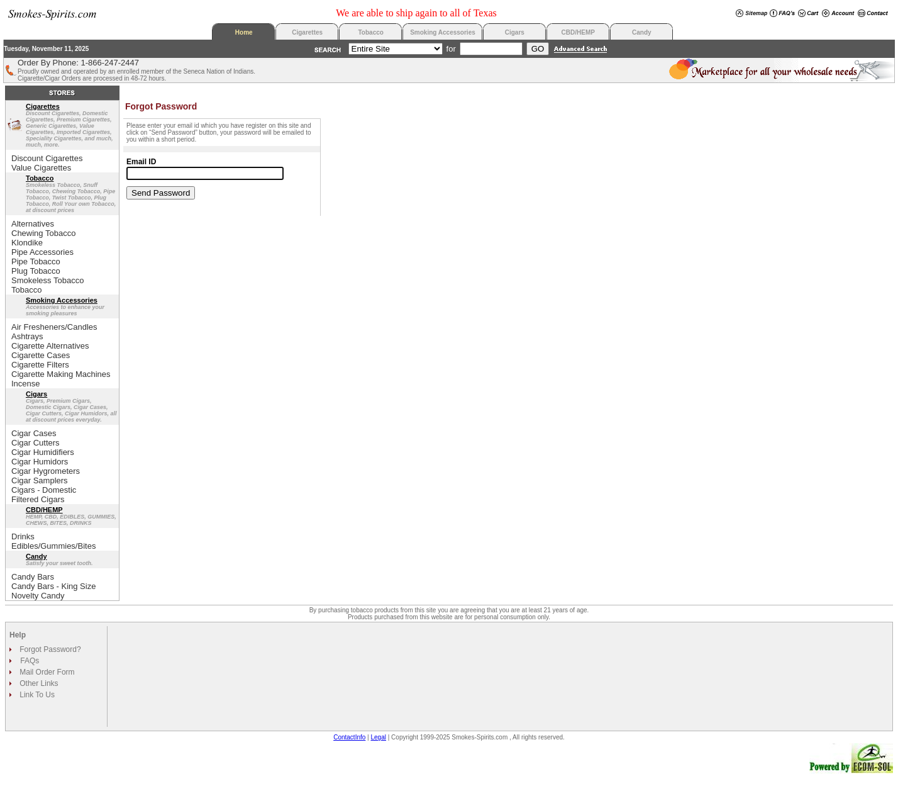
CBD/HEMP (578, 32)
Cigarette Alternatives (50, 346)
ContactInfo (349, 737)
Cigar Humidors (39, 461)
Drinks (23, 536)
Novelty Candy (38, 595)
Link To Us (36, 694)
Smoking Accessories (442, 32)
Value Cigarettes (41, 167)
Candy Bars (32, 576)
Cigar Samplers (39, 480)
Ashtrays (27, 336)
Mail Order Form (46, 672)
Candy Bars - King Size (53, 586)
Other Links (38, 683)
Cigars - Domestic (43, 490)
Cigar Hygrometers (45, 471)
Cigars (514, 32)
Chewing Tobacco (43, 233)
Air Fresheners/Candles (54, 327)
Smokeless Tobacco (47, 280)
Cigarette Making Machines (61, 374)
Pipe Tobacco (35, 261)
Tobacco (371, 32)
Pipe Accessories (42, 252)
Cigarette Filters (40, 364)
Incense (25, 383)
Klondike (27, 242)
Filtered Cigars (38, 499)
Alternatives (32, 223)
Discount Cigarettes (46, 158)
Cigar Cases (34, 433)
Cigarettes (307, 32)
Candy (641, 32)
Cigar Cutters (35, 442)
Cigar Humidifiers (42, 452)
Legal (378, 737)
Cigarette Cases (40, 355)
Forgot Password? (49, 649)
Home (244, 32)
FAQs (29, 660)
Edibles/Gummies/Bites (53, 546)
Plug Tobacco (35, 271)
